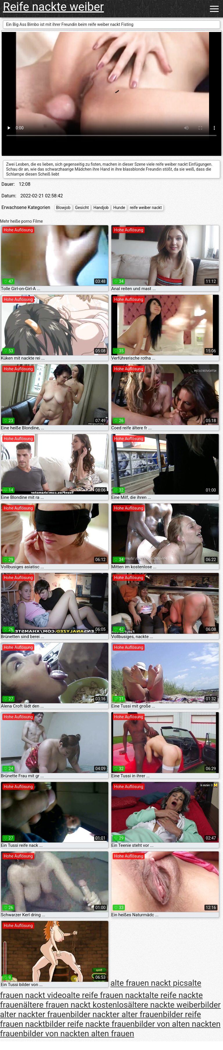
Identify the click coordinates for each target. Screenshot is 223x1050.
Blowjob (63, 207)
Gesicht (82, 207)
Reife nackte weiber (53, 7)
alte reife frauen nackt (105, 995)
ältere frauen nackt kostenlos (75, 1005)
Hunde (119, 207)
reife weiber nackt (146, 207)
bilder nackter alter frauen (116, 1014)
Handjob (101, 207)
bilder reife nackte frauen (90, 1024)
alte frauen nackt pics (149, 983)
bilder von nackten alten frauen (78, 1033)
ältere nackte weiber (164, 1005)
